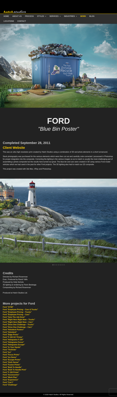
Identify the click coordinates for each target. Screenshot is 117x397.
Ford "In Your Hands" (12, 347)
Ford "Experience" (11, 380)
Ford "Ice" (7, 352)
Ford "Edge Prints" (11, 335)
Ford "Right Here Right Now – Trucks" (19, 319)
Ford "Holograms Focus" (13, 342)
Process (29, 16)
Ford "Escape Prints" (12, 360)
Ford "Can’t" (8, 382)
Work (83, 16)
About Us (17, 16)
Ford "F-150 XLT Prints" (13, 337)
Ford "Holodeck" (10, 332)
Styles (40, 16)
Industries (69, 16)
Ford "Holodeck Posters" (13, 330)
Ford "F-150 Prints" (11, 372)
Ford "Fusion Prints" (11, 365)
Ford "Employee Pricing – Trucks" (17, 312)
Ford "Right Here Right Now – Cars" (18, 322)
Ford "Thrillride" (10, 350)
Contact (21, 21)
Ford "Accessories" (11, 375)
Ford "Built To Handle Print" (14, 370)
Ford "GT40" (8, 307)
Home (6, 16)
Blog (91, 16)
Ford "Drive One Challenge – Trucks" (18, 325)
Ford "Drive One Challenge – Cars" (17, 327)
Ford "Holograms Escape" (14, 345)
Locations (9, 21)
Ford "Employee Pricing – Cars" (16, 314)
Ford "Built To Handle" (12, 367)
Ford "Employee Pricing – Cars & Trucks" (20, 309)
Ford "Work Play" (10, 377)
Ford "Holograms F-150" (13, 340)
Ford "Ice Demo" (10, 357)
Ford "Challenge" (10, 385)
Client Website (14, 147)
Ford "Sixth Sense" (11, 362)
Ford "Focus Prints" (11, 355)
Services (54, 16)
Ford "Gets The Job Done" (14, 317)
